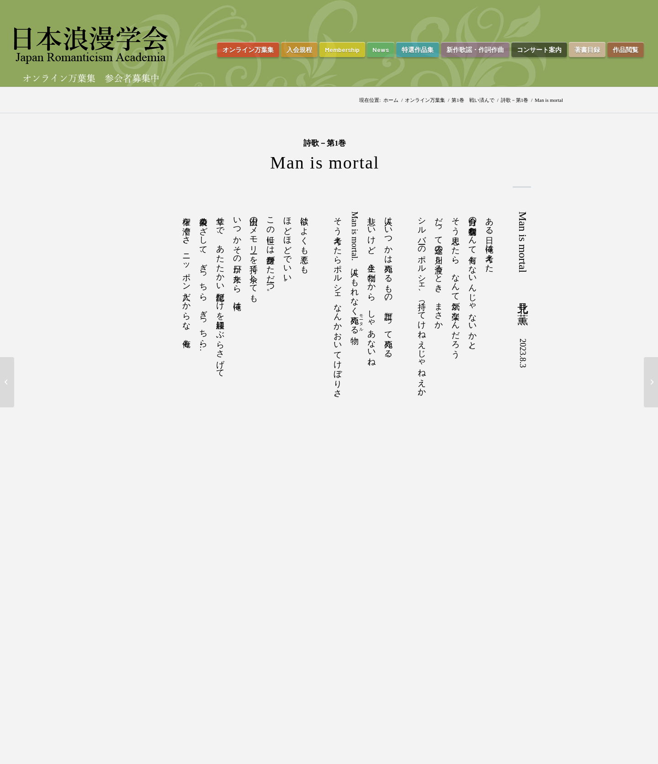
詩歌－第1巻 (515, 100)
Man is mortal (324, 162)
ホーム (390, 100)
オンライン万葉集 (425, 100)
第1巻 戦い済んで (472, 100)
